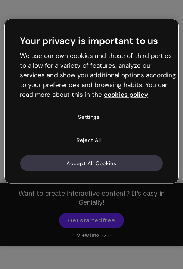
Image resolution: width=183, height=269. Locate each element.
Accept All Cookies (91, 163)
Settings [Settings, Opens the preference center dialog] (89, 117)
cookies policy (126, 94)
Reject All (89, 140)
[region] (91, 101)
